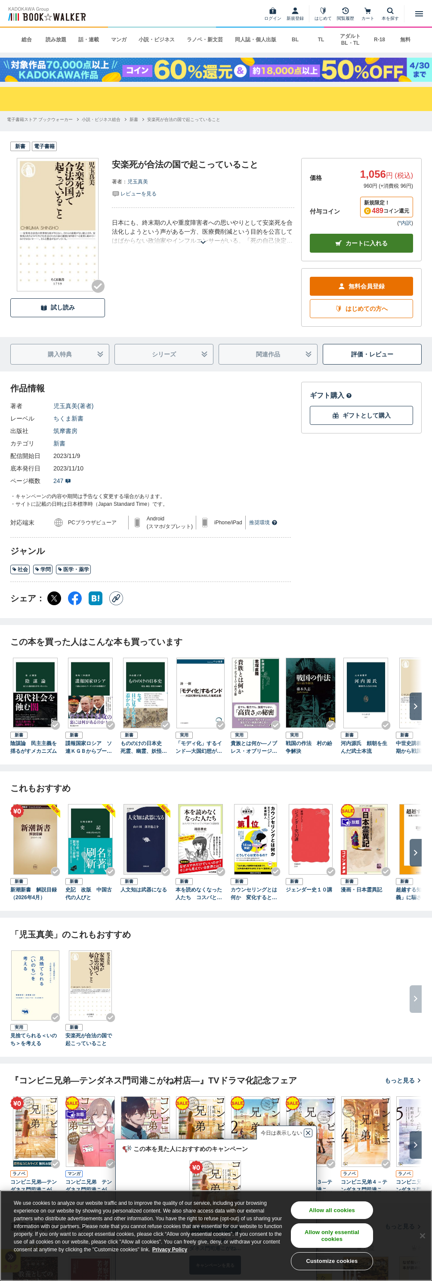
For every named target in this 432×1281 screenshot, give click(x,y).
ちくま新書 (68, 418)
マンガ (119, 40)
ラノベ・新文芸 (205, 40)
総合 (27, 40)
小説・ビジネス (157, 40)
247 (62, 480)
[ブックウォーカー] (46, 13)
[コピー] (116, 598)
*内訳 (405, 223)
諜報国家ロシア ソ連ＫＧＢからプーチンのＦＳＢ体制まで (88, 747)
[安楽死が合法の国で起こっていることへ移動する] (183, 119)
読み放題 (56, 40)
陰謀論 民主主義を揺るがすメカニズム (33, 747)
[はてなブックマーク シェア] (95, 598)
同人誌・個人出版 (255, 40)
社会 (20, 569)
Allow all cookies (332, 1210)
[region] (216, 1235)
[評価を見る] (134, 193)
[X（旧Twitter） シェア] (54, 598)
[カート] (367, 13)
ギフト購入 (331, 395)
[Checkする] (98, 286)
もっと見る (403, 1080)
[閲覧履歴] (345, 13)
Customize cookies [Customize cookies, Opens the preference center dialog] (332, 1261)
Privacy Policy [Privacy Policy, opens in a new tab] (169, 1250)
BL (295, 40)
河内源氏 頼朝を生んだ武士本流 (364, 747)
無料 (405, 40)
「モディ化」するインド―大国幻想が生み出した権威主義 (199, 747)
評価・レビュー (372, 354)
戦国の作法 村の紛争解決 (309, 747)
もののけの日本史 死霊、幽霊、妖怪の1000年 (145, 747)
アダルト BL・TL (350, 39)
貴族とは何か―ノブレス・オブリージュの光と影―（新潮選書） (254, 747)
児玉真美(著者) (73, 405)
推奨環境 (263, 523)
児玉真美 (137, 182)
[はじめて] (323, 13)
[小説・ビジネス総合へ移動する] (101, 119)
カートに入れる (361, 243)
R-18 (379, 40)
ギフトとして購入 (361, 415)
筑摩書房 (65, 430)
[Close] (422, 1235)
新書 (59, 443)
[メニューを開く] (419, 13)
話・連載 (88, 40)
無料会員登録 (361, 286)
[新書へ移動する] (134, 119)
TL (321, 40)
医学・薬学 (73, 569)
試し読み (57, 307)
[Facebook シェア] (74, 598)
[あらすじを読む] (203, 231)
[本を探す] (390, 13)
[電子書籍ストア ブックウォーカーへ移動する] (40, 119)
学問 (43, 569)
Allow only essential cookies (332, 1235)
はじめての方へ (361, 309)
